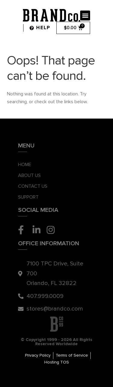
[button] (85, 15)
